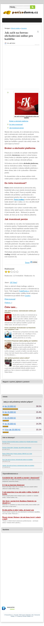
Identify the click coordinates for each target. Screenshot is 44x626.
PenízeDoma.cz (9, 615)
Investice (24, 28)
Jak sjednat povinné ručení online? (17, 358)
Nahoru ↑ (8, 303)
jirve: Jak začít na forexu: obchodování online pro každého (17, 459)
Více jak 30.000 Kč (12, 430)
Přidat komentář (10, 299)
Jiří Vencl (13, 282)
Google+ (28, 296)
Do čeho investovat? (16, 124)
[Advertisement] (22, 67)
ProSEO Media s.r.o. (28, 616)
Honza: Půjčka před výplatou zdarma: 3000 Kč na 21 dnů (17, 453)
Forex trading (19, 199)
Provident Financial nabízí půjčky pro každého (21, 341)
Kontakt (16, 615)
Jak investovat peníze (16, 128)
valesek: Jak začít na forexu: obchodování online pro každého (18, 465)
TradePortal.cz (24, 291)
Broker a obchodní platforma (18, 121)
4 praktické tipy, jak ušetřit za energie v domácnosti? (20, 478)
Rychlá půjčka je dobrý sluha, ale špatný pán (18, 510)
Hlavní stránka (15, 28)
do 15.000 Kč (10, 412)
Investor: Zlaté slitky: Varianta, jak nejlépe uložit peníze (16, 447)
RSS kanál (22, 615)
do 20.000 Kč (10, 418)
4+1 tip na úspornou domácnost (13, 485)
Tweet (27, 263)
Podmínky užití (30, 615)
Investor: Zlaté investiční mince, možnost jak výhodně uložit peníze (19, 441)
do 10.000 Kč (10, 406)
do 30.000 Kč (10, 424)
